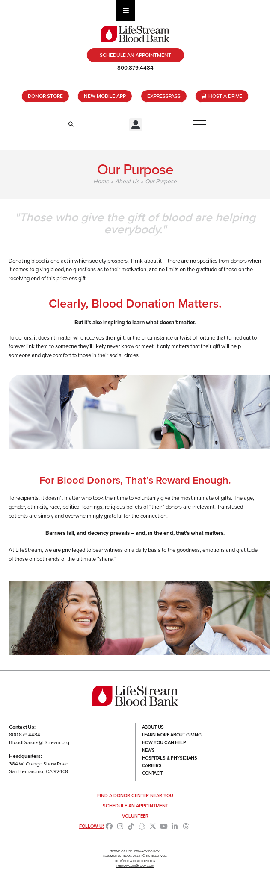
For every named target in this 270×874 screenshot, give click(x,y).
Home (101, 181)
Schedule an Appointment (135, 805)
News (148, 750)
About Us (127, 181)
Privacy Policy (147, 851)
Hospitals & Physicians (169, 757)
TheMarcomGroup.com (135, 865)
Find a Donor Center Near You (135, 795)
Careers (152, 765)
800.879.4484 (135, 68)
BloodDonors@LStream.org (39, 742)
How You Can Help (164, 742)
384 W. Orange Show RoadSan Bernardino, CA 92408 (38, 767)
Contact (152, 773)
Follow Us (92, 826)
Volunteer (135, 815)
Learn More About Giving (172, 734)
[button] (135, 124)
